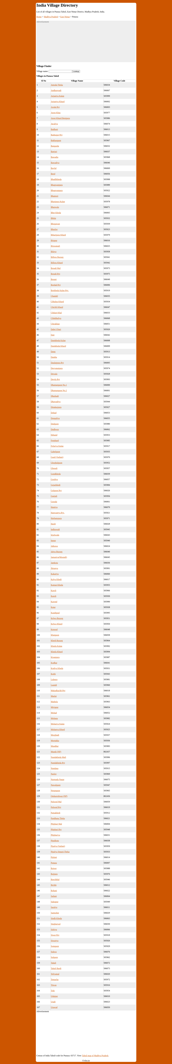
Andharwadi (56, 90)
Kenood (54, 629)
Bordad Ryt (56, 285)
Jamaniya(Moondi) (59, 557)
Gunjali (54, 496)
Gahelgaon (55, 451)
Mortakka (55, 740)
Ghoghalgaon (56, 463)
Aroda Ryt (55, 107)
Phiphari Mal (56, 824)
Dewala (54, 374)
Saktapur (54, 902)
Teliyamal (55, 974)
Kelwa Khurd (56, 624)
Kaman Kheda (57, 585)
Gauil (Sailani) (57, 457)
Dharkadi (55, 396)
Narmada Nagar (57, 779)
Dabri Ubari (56, 329)
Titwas (54, 985)
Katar (53, 607)
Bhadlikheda (56, 179)
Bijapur (54, 240)
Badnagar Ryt (57, 135)
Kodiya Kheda (57, 668)
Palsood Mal (56, 802)
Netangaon (55, 790)
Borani (54, 279)
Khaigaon (55, 635)
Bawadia (54, 157)
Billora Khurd (57, 263)
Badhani (54, 129)
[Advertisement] (86, 43)
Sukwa (54, 952)
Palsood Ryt (56, 807)
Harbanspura (56, 518)
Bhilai (53, 218)
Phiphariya (55, 835)
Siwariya (54, 941)
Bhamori (54, 196)
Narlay (54, 774)
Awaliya (54, 124)
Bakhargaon (56, 140)
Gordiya (54, 479)
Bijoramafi (55, 246)
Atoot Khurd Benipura (60, 118)
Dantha (54, 357)
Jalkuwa (54, 546)
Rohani (54, 890)
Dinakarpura (56, 407)
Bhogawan (55, 224)
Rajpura (54, 874)
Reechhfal (55, 879)
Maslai (54, 696)
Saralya (54, 907)
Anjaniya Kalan (57, 96)
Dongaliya (55, 418)
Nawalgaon (56, 785)
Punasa (54, 863)
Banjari (54, 151)
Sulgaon (54, 957)
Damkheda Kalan (58, 340)
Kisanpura (55, 657)
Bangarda (55, 146)
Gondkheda (56, 474)
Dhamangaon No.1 (59, 385)
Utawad (54, 1007)
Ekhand (54, 435)
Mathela (54, 702)
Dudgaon (55, 424)
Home (39, 17)
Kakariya (55, 574)
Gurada (54, 502)
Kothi (53, 674)
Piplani (54, 857)
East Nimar (65, 17)
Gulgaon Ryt (56, 490)
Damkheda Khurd (58, 346)
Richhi (54, 885)
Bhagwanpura (57, 185)
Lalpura (54, 679)
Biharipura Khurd (58, 235)
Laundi (54, 685)
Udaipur (54, 996)
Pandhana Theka (58, 818)
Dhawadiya (56, 401)
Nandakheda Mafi (58, 757)
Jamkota (54, 563)
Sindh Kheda (56, 918)
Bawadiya (55, 163)
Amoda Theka (57, 85)
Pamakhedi (55, 813)
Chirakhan (55, 324)
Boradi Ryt (55, 274)
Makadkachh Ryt (58, 690)
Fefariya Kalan (57, 446)
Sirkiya (54, 929)
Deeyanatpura (57, 368)
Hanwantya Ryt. (58, 513)
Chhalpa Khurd (57, 301)
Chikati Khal (56, 313)
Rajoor (54, 868)
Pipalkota (55, 840)
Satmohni (55, 913)
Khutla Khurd (57, 652)
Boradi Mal (56, 268)
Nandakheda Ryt (58, 763)
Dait (53, 335)
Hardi (53, 524)
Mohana (54, 718)
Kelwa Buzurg (57, 618)
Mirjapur (54, 707)
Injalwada (55, 535)
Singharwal (56, 924)
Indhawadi (55, 529)
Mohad (54, 713)
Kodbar (54, 663)
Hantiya (54, 507)
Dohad (54, 413)
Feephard (55, 440)
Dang (53, 351)
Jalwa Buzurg (56, 552)
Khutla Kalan (56, 646)
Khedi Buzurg (57, 640)
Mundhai (55, 746)
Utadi (53, 1002)
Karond (54, 602)
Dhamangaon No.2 (59, 390)
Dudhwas (55, 429)
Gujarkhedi (55, 485)
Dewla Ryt (55, 379)
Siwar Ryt (55, 935)
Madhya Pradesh (51, 17)
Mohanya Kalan (58, 724)
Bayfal (54, 168)
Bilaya (53, 251)
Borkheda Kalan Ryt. (60, 290)
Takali (53, 963)
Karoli (53, 590)
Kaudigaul (55, 613)
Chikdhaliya (56, 318)
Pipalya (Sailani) (58, 846)
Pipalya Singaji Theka (60, 852)
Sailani (54, 896)
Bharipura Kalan (58, 201)
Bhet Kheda (56, 213)
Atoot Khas (56, 113)
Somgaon (55, 946)
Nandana (54, 768)
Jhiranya (54, 568)
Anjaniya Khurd (58, 101)
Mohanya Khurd (58, 729)
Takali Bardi (56, 968)
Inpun (53, 540)
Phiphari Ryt (56, 829)
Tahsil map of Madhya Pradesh (95, 1055)
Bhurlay (54, 229)
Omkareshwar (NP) (59, 796)
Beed (53, 174)
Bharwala (55, 207)
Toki (53, 991)
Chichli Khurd (57, 307)
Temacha (55, 979)
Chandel (54, 296)
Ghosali (54, 468)
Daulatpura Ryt (57, 363)
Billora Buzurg (57, 257)
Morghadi (55, 735)
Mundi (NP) (56, 752)
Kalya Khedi (56, 579)
